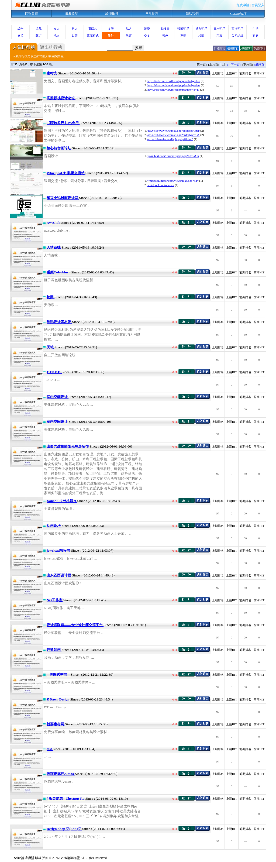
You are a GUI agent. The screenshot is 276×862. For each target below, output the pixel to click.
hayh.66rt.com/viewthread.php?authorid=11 (173, 89)
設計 (111, 35)
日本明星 (219, 28)
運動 (183, 35)
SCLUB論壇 (238, 14)
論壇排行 (111, 14)
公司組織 (237, 35)
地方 (57, 35)
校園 (201, 35)
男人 (75, 28)
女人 (57, 28)
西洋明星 (237, 28)
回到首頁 (31, 14)
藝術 (39, 35)
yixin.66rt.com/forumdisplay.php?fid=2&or (173, 155)
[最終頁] (259, 64)
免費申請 (242, 5)
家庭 (255, 35)
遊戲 (39, 28)
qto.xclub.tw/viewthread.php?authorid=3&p (173, 130)
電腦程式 (93, 35)
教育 (129, 35)
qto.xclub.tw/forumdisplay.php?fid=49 (170, 139)
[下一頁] (235, 64)
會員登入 (257, 5)
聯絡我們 (192, 14)
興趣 (165, 35)
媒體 (75, 35)
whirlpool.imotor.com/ (160, 185)
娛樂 (147, 28)
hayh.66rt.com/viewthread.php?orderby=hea (173, 81)
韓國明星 (183, 28)
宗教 (219, 35)
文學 (111, 28)
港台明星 (201, 28)
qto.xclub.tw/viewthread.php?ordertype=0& (173, 134)
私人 (129, 28)
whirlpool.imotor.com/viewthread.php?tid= (173, 180)
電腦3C (93, 28)
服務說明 (71, 14)
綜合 (20, 28)
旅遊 (20, 35)
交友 (147, 35)
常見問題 (152, 14)
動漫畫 (165, 28)
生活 (255, 28)
